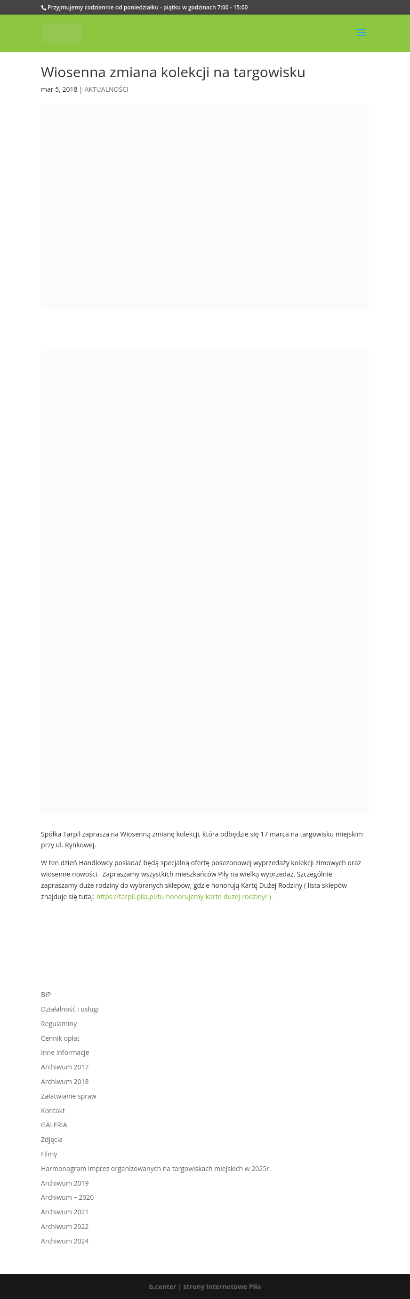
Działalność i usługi (70, 1008)
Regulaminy (59, 1023)
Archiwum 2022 (64, 1226)
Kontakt (53, 1110)
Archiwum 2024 (64, 1240)
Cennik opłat (60, 1038)
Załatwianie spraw (68, 1096)
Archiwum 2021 (64, 1211)
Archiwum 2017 (64, 1066)
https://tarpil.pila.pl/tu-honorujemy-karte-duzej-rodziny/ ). (184, 896)
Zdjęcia (52, 1139)
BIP (46, 994)
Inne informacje (65, 1052)
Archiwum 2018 (64, 1081)
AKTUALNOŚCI (106, 89)
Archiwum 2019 (64, 1183)
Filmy (49, 1153)
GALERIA (54, 1124)
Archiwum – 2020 (67, 1197)
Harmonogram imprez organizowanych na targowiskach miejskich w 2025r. (156, 1168)
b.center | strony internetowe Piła (205, 1286)
